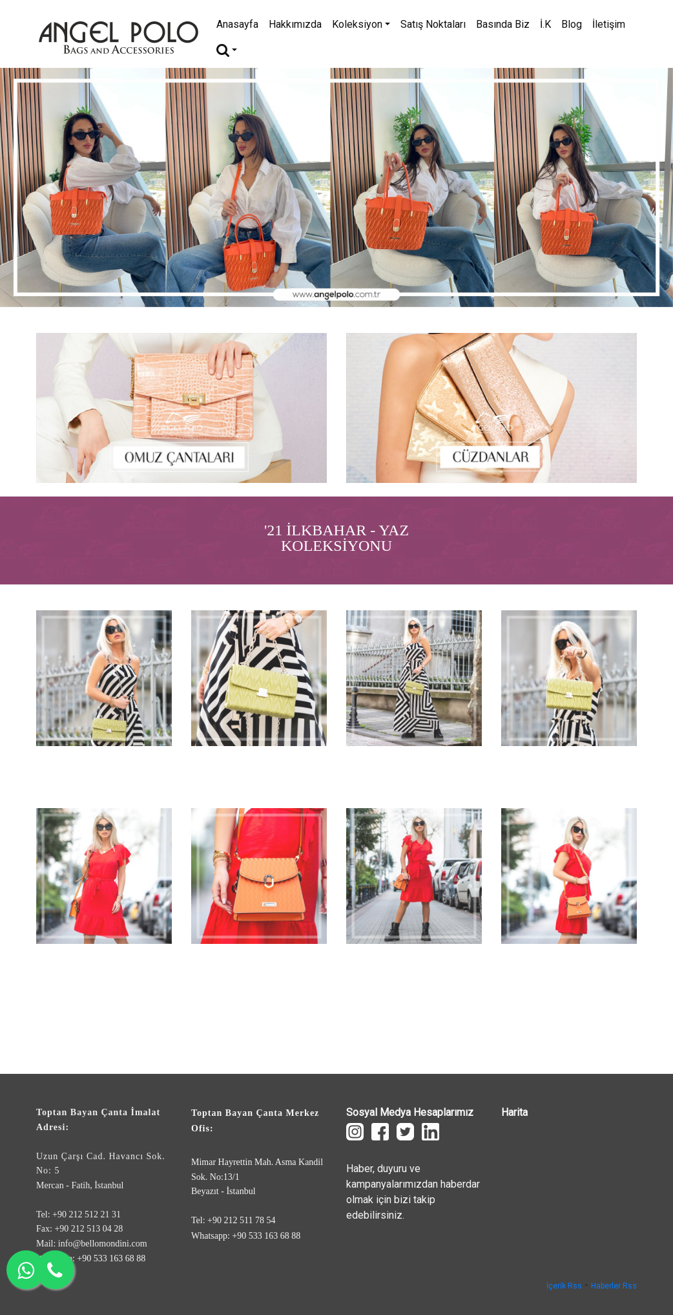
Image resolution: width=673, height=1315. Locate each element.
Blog (571, 24)
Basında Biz (503, 24)
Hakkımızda (295, 24)
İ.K (545, 24)
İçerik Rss (564, 1285)
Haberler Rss (614, 1285)
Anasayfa (237, 24)
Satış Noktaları (433, 24)
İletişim (608, 24)
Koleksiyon (361, 24)
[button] (50, 187)
